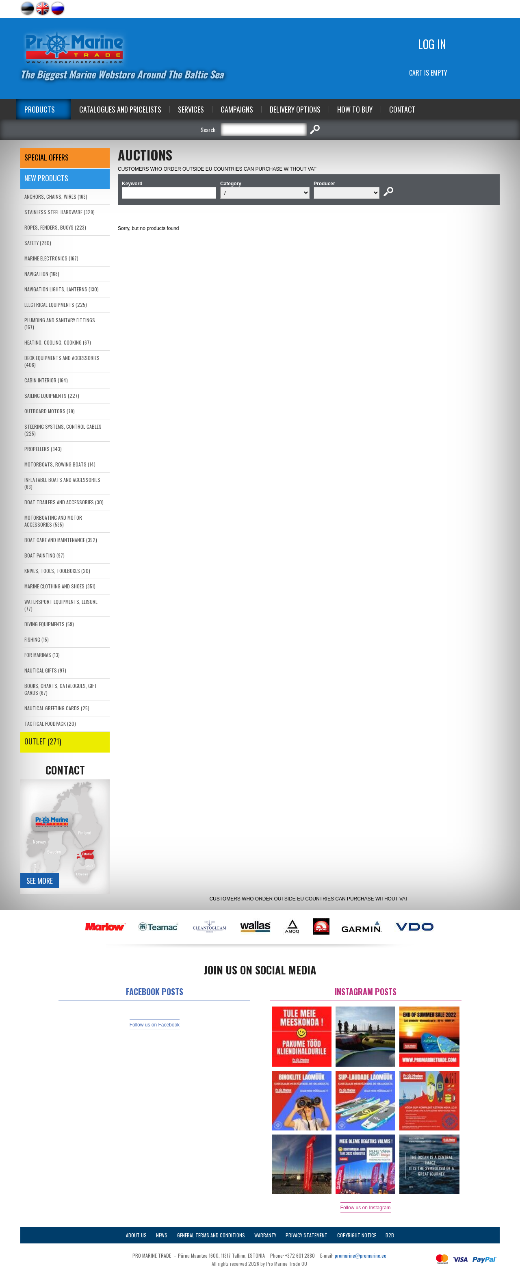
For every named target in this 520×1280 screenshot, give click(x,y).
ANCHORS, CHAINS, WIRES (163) (55, 196)
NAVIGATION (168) (41, 273)
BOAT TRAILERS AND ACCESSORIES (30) (64, 502)
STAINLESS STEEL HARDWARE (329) (59, 211)
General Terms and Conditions (211, 1235)
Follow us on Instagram (365, 1208)
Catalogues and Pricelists (120, 109)
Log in (432, 44)
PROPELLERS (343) (43, 448)
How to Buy (355, 109)
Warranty (265, 1235)
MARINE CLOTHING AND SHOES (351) (59, 586)
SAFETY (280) (37, 242)
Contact (402, 109)
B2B (390, 1235)
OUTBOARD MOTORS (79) (49, 411)
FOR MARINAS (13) (42, 654)
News (161, 1235)
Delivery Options (295, 109)
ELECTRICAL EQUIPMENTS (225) (55, 304)
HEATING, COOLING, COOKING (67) (57, 342)
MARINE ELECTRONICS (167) (51, 258)
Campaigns (237, 109)
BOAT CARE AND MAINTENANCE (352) (60, 539)
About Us (136, 1235)
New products (46, 178)
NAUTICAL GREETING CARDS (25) (56, 708)
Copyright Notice (356, 1235)
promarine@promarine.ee (360, 1255)
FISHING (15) (36, 639)
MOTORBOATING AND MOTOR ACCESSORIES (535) (53, 521)
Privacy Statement (306, 1235)
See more (39, 880)
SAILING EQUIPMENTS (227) (51, 395)
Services (191, 109)
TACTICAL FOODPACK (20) (50, 723)
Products (39, 109)
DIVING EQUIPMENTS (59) (49, 623)
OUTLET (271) (42, 741)
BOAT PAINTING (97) (44, 555)
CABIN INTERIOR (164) (46, 380)
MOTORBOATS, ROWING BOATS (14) (59, 464)
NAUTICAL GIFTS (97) (45, 670)
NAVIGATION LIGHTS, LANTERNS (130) (61, 289)
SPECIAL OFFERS (46, 157)
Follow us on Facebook (155, 1025)
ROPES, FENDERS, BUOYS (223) (55, 227)
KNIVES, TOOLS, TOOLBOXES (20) (57, 570)
